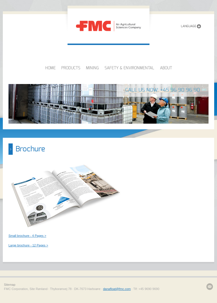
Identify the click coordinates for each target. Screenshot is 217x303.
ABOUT (166, 68)
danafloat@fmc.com (117, 289)
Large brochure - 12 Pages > (28, 245)
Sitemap (9, 284)
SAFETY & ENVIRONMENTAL (129, 68)
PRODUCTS (70, 68)
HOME (50, 68)
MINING (92, 68)
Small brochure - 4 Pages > (27, 235)
